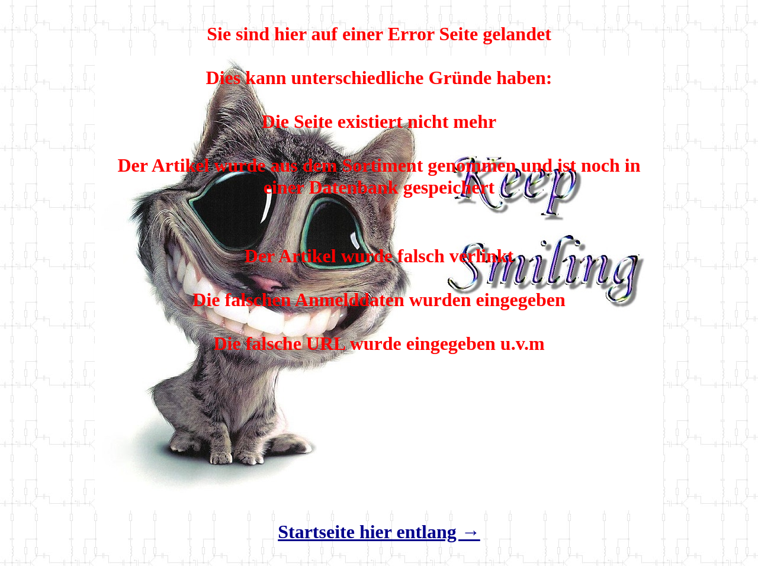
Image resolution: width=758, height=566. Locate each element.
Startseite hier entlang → (379, 531)
